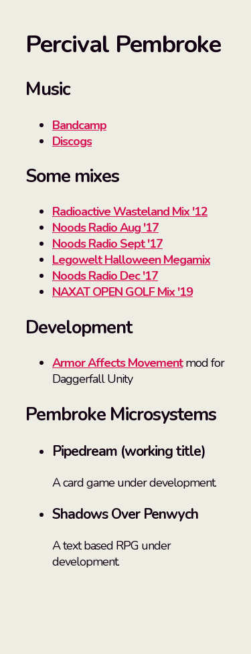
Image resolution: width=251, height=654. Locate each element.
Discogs (72, 141)
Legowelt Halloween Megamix (131, 260)
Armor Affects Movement (117, 363)
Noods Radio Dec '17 (105, 276)
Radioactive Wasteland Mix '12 (129, 211)
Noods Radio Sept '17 (107, 244)
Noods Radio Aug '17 (105, 228)
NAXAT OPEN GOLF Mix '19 (122, 292)
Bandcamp (79, 125)
